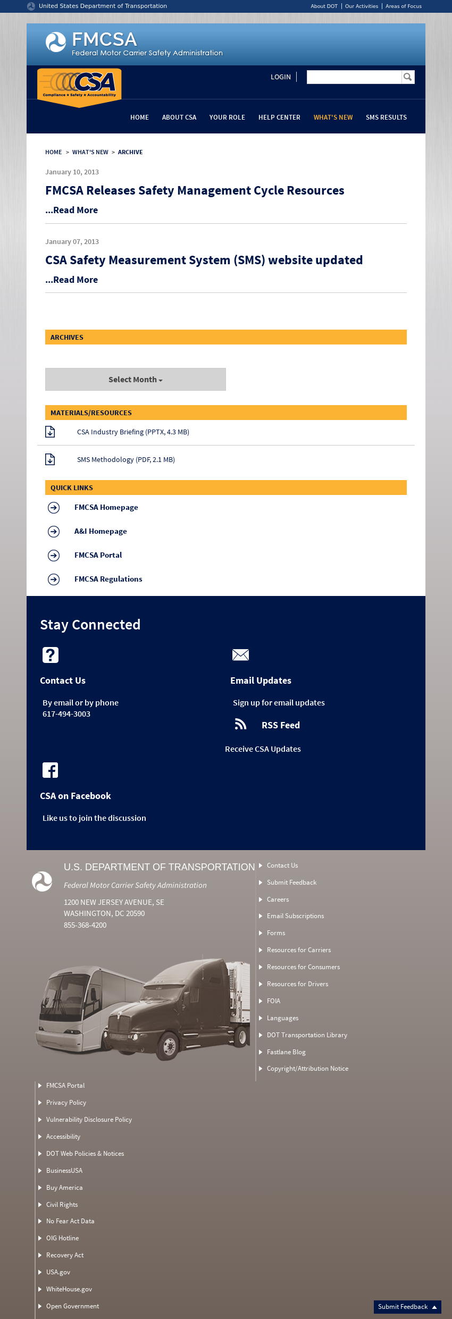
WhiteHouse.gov (69, 1288)
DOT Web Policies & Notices (85, 1153)
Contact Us (282, 865)
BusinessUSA (64, 1170)
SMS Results (386, 117)
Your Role (227, 117)
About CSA (179, 117)
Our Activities (361, 6)
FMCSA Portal (65, 1085)
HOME (53, 152)
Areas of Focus (404, 6)
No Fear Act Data (70, 1220)
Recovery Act (64, 1254)
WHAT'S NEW (90, 152)
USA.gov (58, 1271)
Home (139, 117)
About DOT (324, 6)
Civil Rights (62, 1204)
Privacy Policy (66, 1102)
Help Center (279, 117)
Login (281, 76)
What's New (333, 117)
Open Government (72, 1305)
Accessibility (63, 1136)
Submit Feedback (407, 1306)
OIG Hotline (62, 1237)
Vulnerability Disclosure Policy (89, 1119)
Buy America (64, 1187)
